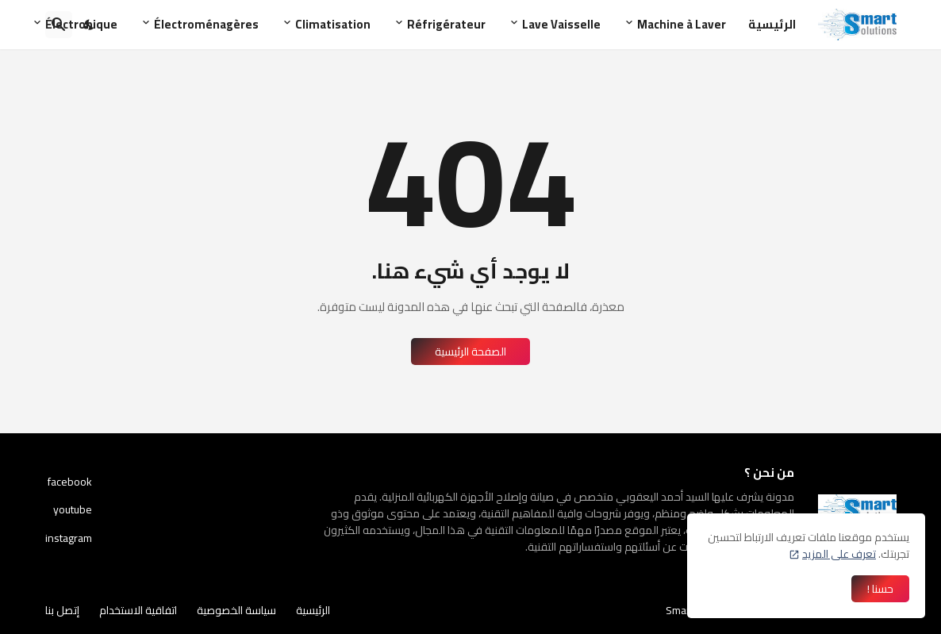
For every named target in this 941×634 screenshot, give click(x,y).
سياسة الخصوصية (236, 610)
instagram (68, 537)
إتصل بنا (62, 610)
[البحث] (58, 24)
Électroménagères (206, 24)
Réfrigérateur (446, 24)
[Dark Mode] (89, 24)
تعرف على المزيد (839, 554)
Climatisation (333, 24)
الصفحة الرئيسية (470, 351)
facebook (70, 483)
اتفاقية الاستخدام (138, 610)
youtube (72, 509)
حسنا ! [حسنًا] (880, 588)
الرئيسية (772, 24)
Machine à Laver (681, 24)
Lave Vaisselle (561, 24)
